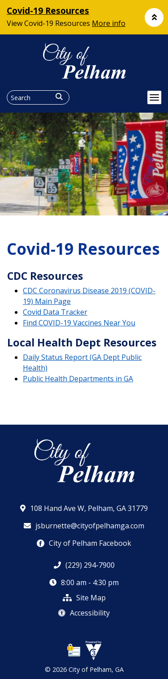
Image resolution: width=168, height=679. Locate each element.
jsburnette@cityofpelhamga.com (84, 526)
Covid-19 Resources (48, 10)
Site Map (84, 598)
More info (108, 23)
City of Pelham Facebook (84, 543)
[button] (154, 17)
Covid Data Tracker (55, 312)
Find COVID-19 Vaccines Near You (79, 323)
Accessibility (84, 613)
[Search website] (38, 97)
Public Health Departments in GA (78, 379)
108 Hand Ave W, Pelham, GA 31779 (84, 508)
